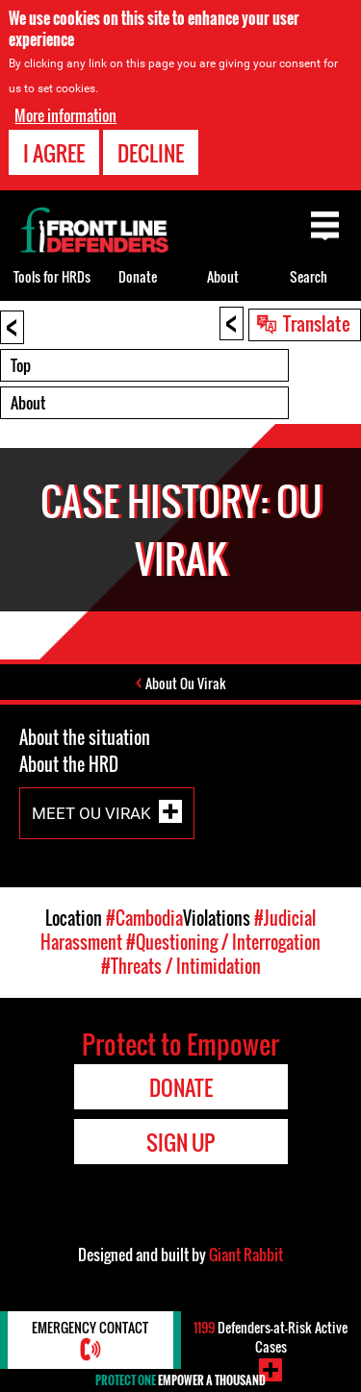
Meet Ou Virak (91, 812)
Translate (316, 323)
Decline (150, 152)
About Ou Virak (185, 683)
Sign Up (180, 1142)
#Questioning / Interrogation (223, 942)
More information (65, 115)
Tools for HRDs (51, 276)
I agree (54, 152)
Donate (137, 276)
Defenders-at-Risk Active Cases (270, 1336)
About (28, 402)
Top (21, 365)
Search (308, 276)
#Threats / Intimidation (181, 966)
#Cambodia (144, 918)
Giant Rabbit (246, 1254)
